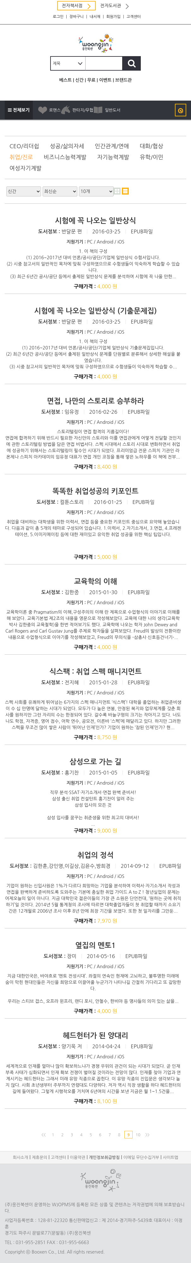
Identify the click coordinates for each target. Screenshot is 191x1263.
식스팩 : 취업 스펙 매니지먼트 (95, 671)
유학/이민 (151, 157)
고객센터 (134, 17)
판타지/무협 (77, 110)
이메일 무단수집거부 (141, 1157)
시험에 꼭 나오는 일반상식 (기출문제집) (95, 310)
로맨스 (49, 110)
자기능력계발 (113, 157)
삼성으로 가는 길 (95, 761)
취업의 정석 (95, 855)
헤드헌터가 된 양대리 (95, 1035)
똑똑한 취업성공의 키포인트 (95, 491)
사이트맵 (170, 1157)
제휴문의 (39, 1157)
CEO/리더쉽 (24, 146)
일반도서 (106, 110)
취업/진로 (21, 157)
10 (138, 1135)
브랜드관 (123, 80)
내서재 (95, 17)
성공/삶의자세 (67, 146)
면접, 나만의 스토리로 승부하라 (95, 401)
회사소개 (20, 1157)
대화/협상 (151, 146)
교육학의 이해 (95, 581)
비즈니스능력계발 (65, 157)
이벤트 (105, 80)
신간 (79, 80)
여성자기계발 (25, 168)
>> (147, 1135)
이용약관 (77, 1157)
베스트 (65, 80)
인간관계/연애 (112, 146)
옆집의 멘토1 (95, 945)
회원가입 (113, 17)
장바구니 (76, 17)
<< (43, 1135)
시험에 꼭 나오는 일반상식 (95, 220)
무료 (91, 80)
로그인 (58, 17)
